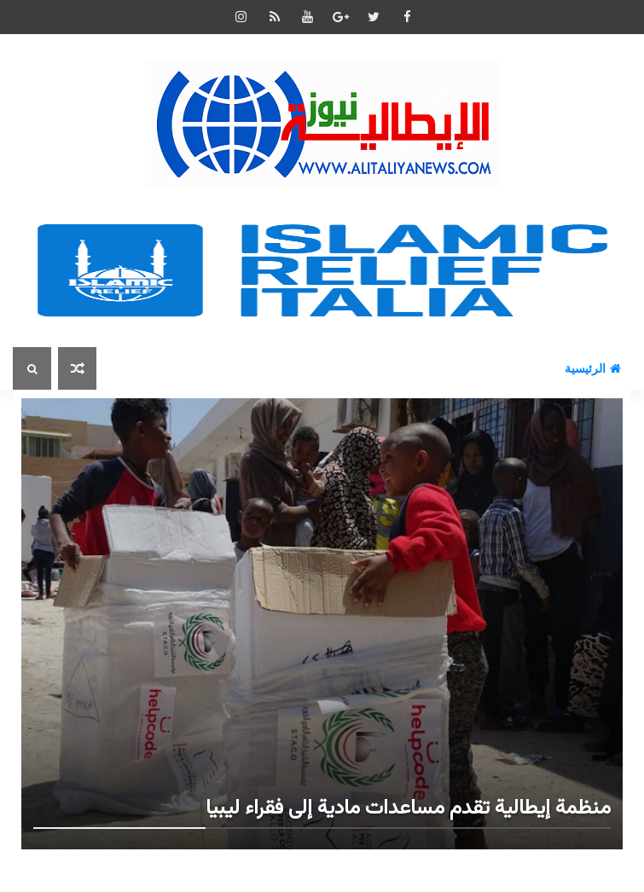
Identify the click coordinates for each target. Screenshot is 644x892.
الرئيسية (593, 368)
